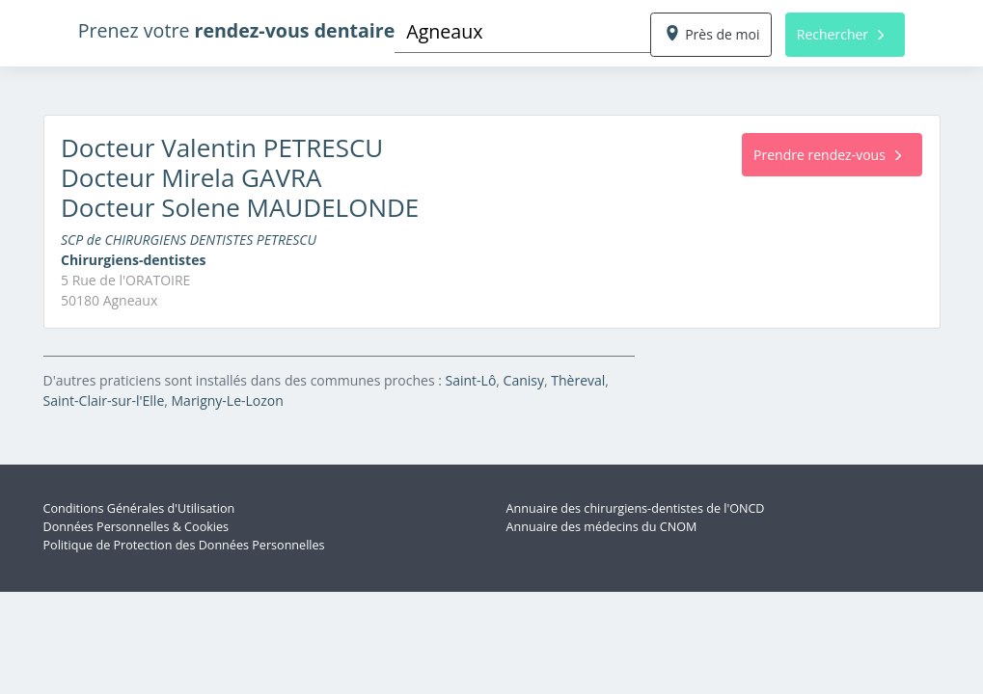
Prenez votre (237, 30)
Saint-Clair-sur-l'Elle (104, 400)
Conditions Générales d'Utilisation (139, 508)
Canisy (524, 380)
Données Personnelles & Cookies (136, 527)
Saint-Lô (471, 380)
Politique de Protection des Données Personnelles (184, 545)
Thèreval (578, 380)
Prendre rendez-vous (827, 155)
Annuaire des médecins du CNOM (601, 527)
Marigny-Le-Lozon (228, 400)
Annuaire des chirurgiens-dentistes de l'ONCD (635, 508)
